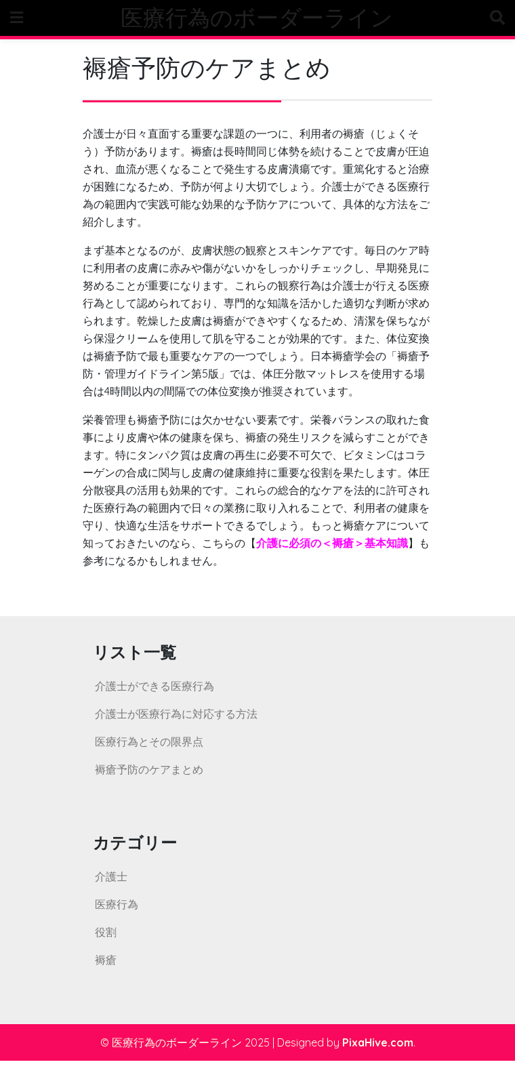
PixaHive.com (377, 1042)
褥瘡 (106, 960)
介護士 (111, 876)
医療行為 (116, 904)
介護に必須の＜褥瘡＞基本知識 (332, 543)
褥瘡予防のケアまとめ (149, 769)
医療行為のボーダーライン (257, 17)
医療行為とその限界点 (149, 741)
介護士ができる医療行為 (154, 686)
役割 (106, 932)
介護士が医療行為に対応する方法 (176, 713)
